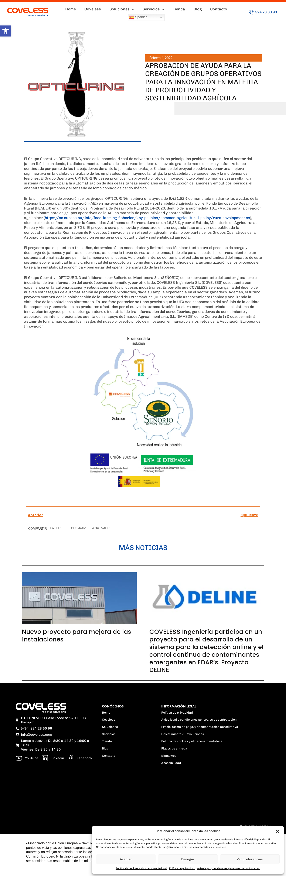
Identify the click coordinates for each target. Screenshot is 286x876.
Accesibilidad (171, 763)
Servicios (153, 9)
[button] (5, 31)
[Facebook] (80, 758)
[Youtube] (27, 758)
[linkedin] (53, 758)
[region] (55, 788)
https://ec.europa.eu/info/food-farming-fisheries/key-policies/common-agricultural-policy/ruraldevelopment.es (147, 217)
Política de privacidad (182, 868)
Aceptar (126, 859)
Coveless (92, 9)
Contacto (218, 9)
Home (70, 9)
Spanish (138, 17)
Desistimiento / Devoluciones (182, 734)
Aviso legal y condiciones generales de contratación (228, 868)
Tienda (179, 9)
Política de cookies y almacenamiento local (141, 868)
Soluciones (121, 9)
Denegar (187, 859)
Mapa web (168, 756)
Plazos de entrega (174, 748)
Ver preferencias (250, 859)
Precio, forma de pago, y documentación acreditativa (199, 727)
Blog (198, 9)
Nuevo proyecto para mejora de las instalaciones (76, 636)
